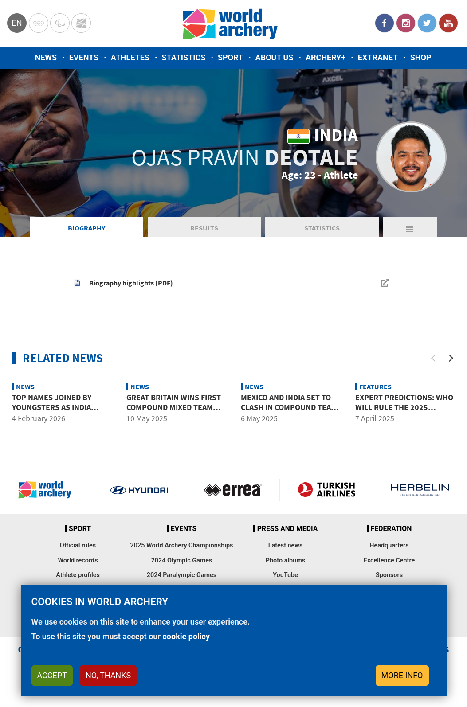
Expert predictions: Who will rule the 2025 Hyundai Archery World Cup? (404, 411)
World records (78, 560)
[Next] (451, 358)
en (17, 22)
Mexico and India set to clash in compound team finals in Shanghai (289, 407)
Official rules (78, 545)
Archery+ (325, 57)
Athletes (130, 57)
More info (402, 675)
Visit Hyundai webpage (139, 490)
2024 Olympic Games (181, 560)
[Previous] (433, 358)
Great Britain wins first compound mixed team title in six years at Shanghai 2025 (173, 411)
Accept (52, 675)
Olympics (38, 23)
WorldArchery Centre (81, 23)
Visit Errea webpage (233, 490)
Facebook (384, 23)
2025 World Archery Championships (181, 545)
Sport (230, 57)
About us (274, 57)
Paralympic (60, 23)
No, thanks (108, 675)
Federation (391, 529)
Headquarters (388, 545)
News (46, 57)
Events (84, 57)
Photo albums (285, 560)
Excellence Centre (389, 560)
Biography (86, 227)
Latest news (285, 545)
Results (204, 227)
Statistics (183, 57)
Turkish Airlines (326, 490)
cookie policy (186, 636)
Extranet (378, 57)
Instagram (406, 23)
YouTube (448, 23)
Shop (421, 57)
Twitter (427, 23)
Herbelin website (420, 490)
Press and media (287, 529)
